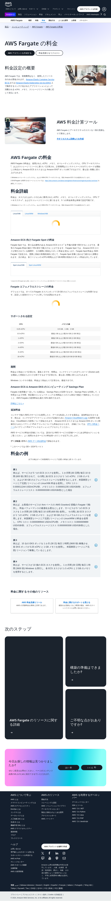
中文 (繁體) (58, 888)
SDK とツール (77, 805)
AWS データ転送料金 (37, 441)
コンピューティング (20, 26)
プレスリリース (16, 838)
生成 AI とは (15, 822)
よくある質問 (63, 20)
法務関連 (14, 868)
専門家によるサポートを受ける (22, 852)
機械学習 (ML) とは (18, 825)
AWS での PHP (78, 818)
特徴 (36, 20)
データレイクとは (17, 816)
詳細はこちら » (17, 403)
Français (62, 885)
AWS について (11, 9)
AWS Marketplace (94, 14)
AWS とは (14, 799)
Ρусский (21, 888)
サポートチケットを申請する (22, 855)
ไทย (27, 888)
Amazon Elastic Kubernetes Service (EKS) (33, 83)
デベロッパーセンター (80, 802)
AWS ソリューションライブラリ (53, 806)
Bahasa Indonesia (27, 885)
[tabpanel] (55, 224)
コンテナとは (16, 812)
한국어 (39, 888)
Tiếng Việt (88, 885)
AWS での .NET (78, 808)
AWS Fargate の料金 (54, 26)
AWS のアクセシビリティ (20, 806)
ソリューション (30, 14)
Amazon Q (10, 14)
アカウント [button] (58, 9)
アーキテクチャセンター (50, 809)
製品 (20, 14)
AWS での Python (78, 812)
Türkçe (13, 888)
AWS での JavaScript (80, 821)
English (46, 885)
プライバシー (16, 894)
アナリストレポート (49, 816)
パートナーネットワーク (74, 14)
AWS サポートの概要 (19, 865)
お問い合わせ (22, 9)
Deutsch (39, 885)
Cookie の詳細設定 (55, 894)
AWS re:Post (15, 858)
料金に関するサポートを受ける (76, 602)
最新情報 (14, 832)
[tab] (17, 213)
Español (54, 885)
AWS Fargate (17, 20)
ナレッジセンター (17, 862)
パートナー (83, 20)
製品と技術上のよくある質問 (52, 812)
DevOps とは (16, 809)
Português (78, 885)
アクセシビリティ (29, 894)
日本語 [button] (45, 9)
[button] (88, 9)
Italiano (70, 885)
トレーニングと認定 (49, 803)
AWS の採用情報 (17, 871)
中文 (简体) (48, 888)
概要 (30, 20)
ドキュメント (50, 14)
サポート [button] (33, 9)
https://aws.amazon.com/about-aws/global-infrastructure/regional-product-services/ (71, 180)
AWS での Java (78, 815)
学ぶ (60, 14)
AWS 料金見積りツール (32, 602)
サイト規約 (42, 894)
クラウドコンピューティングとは (23, 803)
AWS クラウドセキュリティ (21, 828)
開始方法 (52, 20)
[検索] (105, 15)
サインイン (71, 9)
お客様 (73, 20)
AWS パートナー (47, 819)
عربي (17, 885)
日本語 (33, 888)
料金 (41, 14)
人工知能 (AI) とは (17, 819)
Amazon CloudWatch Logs (76, 418)
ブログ (13, 835)
